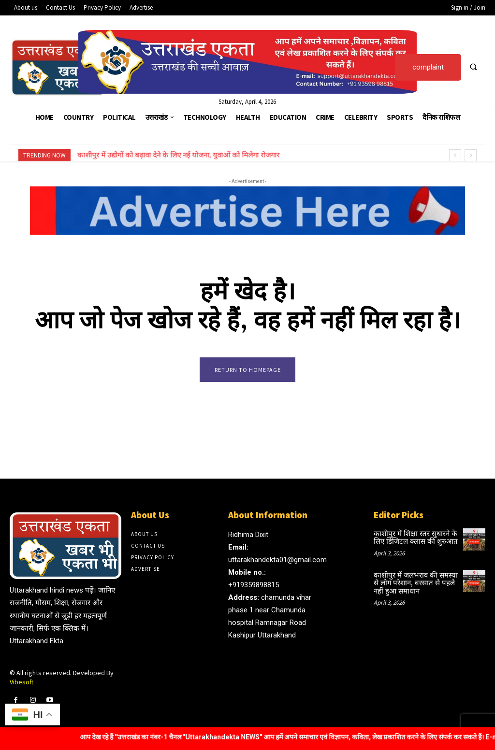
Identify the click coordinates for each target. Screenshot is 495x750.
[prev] (455, 155)
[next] (471, 155)
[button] (473, 67)
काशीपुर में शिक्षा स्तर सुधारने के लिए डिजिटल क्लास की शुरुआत (412, 539)
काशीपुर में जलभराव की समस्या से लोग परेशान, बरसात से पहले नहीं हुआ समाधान (415, 583)
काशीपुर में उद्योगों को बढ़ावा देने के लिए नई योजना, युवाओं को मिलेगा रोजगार (179, 155)
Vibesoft (21, 684)
